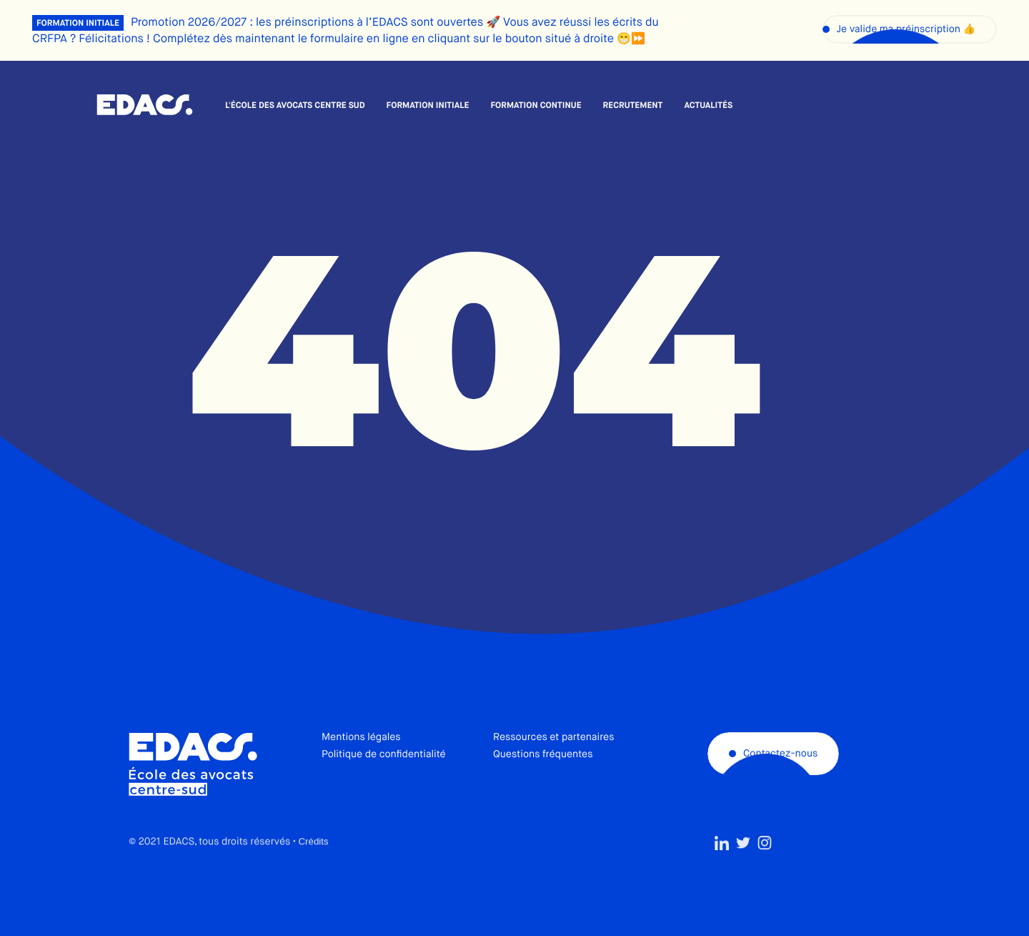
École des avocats (144, 105)
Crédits (313, 872)
